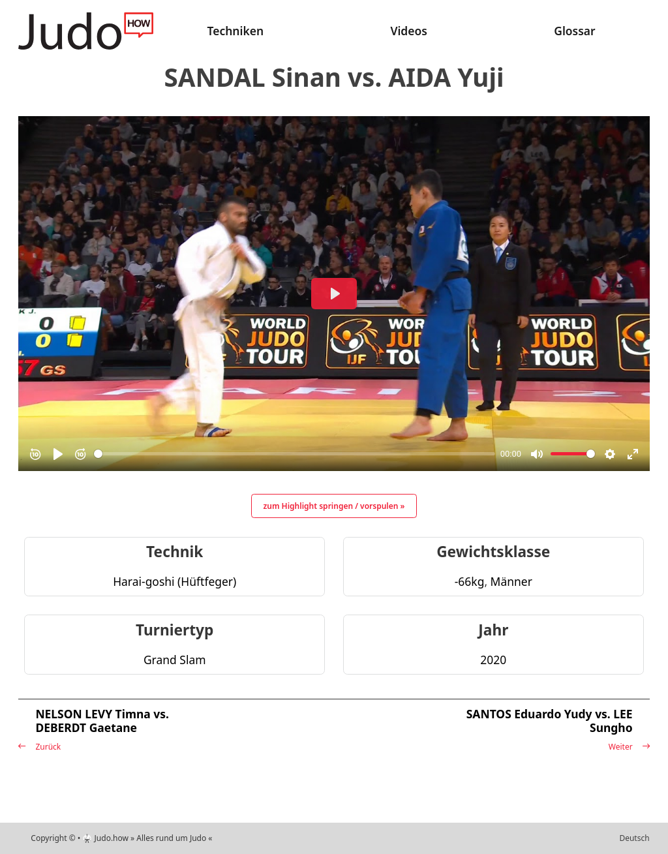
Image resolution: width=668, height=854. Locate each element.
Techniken (235, 30)
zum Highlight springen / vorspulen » (334, 505)
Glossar (574, 30)
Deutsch (634, 838)
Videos (408, 30)
